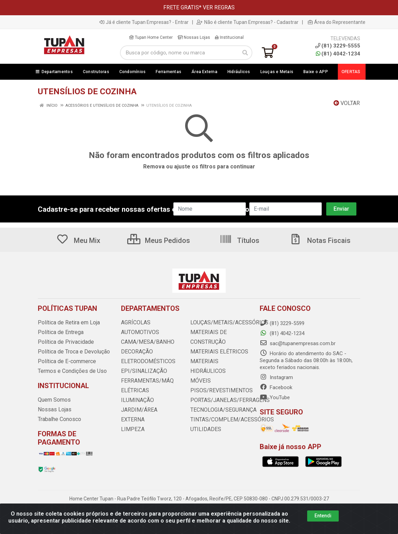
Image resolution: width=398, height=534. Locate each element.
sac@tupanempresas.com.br (298, 343)
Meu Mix (78, 240)
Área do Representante (336, 22)
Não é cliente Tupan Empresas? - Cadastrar (247, 22)
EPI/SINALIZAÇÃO (142, 371)
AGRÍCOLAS (135, 322)
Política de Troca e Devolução (71, 352)
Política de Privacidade (63, 342)
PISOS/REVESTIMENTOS (218, 381)
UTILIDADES (204, 420)
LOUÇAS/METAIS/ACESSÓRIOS (226, 322)
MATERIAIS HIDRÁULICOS (219, 361)
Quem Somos (53, 400)
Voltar (347, 103)
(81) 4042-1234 (338, 54)
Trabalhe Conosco (59, 419)
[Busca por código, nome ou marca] (179, 52)
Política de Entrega (59, 332)
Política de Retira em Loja (67, 322)
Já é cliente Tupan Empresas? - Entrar (144, 22)
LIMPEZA (131, 420)
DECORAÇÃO (135, 352)
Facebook (276, 387)
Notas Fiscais (320, 240)
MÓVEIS (199, 371)
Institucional (229, 37)
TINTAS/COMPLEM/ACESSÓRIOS (228, 410)
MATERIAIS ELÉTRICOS (216, 352)
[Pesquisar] (245, 52)
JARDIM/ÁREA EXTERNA (149, 410)
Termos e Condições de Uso (70, 371)
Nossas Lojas (194, 37)
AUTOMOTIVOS (138, 332)
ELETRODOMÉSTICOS (145, 361)
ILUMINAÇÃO (136, 400)
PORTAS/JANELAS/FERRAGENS (226, 390)
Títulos (239, 240)
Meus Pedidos (158, 240)
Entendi (322, 515)
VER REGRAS (219, 7)
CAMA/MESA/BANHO (145, 342)
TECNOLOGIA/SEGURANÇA (221, 400)
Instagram (276, 377)
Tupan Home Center (151, 37)
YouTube (275, 397)
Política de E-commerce (65, 361)
